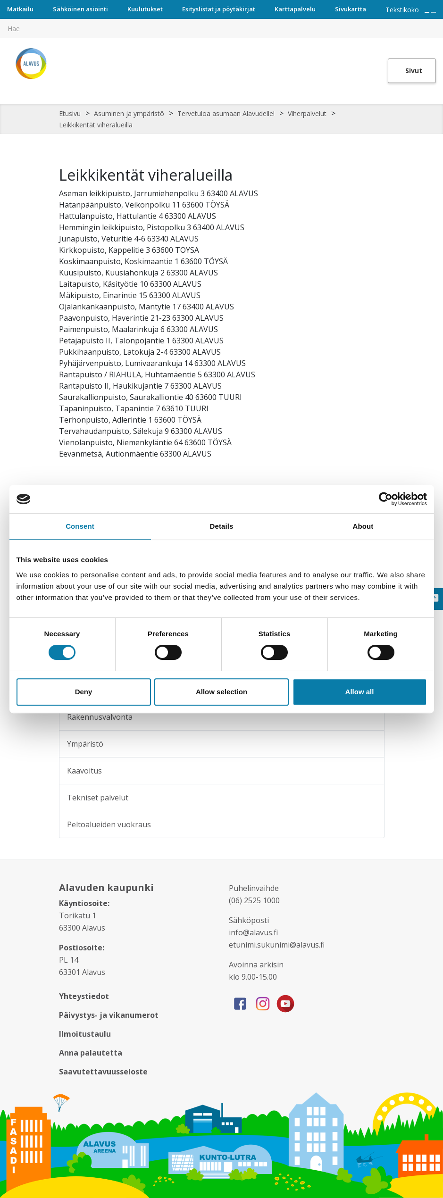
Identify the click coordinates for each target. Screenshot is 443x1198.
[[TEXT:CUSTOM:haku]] (436, 21)
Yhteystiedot (84, 996)
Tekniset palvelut (97, 797)
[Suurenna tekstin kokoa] (427, 12)
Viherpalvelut (307, 113)
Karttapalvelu (295, 9)
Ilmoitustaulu (85, 1034)
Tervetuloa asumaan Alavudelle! (226, 113)
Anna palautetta (90, 1053)
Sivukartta (350, 9)
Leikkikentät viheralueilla (96, 124)
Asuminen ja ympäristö (129, 113)
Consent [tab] (80, 526)
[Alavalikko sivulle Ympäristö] (370, 743)
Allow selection (221, 692)
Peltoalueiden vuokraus (109, 824)
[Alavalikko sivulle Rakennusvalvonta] (370, 717)
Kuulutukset (145, 9)
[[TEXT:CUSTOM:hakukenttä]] (221, 28)
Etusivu (70, 113)
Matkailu (20, 9)
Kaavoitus (84, 770)
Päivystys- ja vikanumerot (109, 1015)
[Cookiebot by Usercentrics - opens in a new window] (385, 499)
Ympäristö (85, 744)
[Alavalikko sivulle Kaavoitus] (370, 770)
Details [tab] (222, 526)
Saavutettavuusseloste (103, 1071)
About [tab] (363, 526)
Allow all (359, 692)
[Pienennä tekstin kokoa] (433, 12)
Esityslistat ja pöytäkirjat (218, 9)
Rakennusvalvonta (100, 717)
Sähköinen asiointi (80, 9)
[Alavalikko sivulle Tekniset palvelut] (370, 797)
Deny (83, 692)
